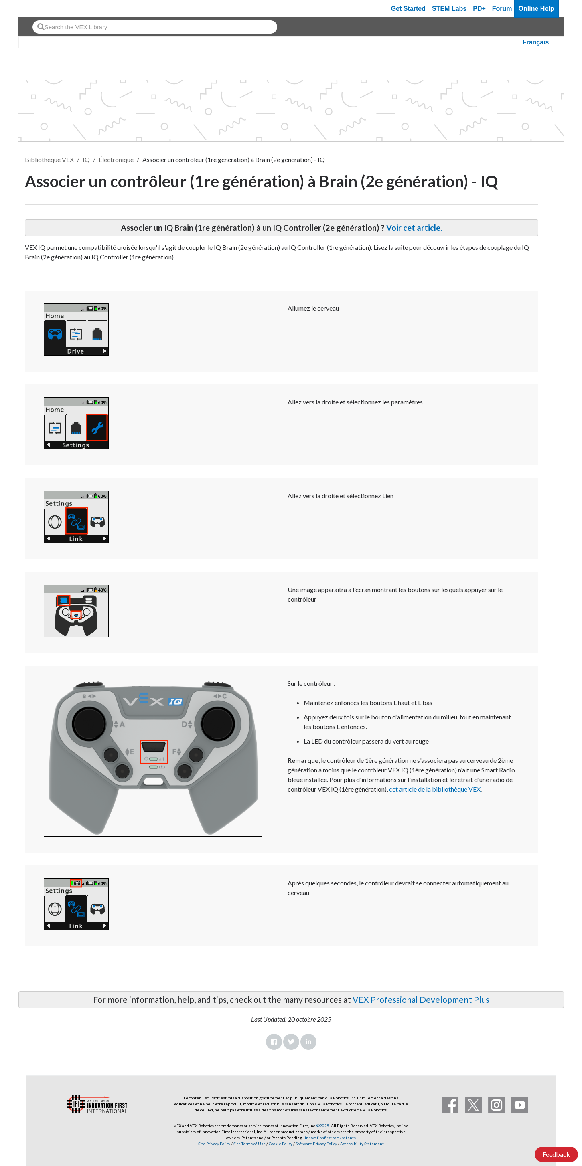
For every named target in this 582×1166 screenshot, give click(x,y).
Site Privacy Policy (214, 1143)
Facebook (274, 1042)
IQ (86, 159)
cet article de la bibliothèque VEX (435, 789)
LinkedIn (308, 1042)
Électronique (116, 159)
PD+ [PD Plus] (479, 8)
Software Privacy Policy (316, 1143)
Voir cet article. (414, 227)
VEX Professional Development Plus (421, 999)
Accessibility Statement (362, 1143)
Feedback (556, 1154)
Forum (502, 8)
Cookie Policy (280, 1143)
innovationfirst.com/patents (330, 1137)
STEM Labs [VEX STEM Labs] (449, 8)
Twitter (291, 1042)
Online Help (536, 8)
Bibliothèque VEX (49, 159)
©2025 (322, 1125)
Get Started (408, 8)
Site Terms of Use (249, 1143)
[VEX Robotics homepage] (40, 8)
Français (536, 42)
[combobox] (154, 27)
